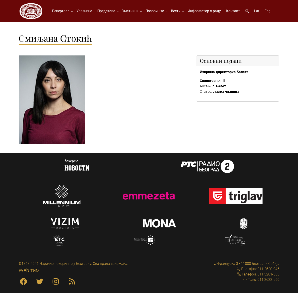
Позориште (155, 11)
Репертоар (61, 11)
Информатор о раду (204, 11)
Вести (176, 11)
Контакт (233, 11)
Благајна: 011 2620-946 (259, 269)
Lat (256, 11)
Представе (107, 11)
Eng (268, 11)
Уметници (131, 11)
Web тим (29, 270)
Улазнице (84, 11)
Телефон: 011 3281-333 (260, 274)
